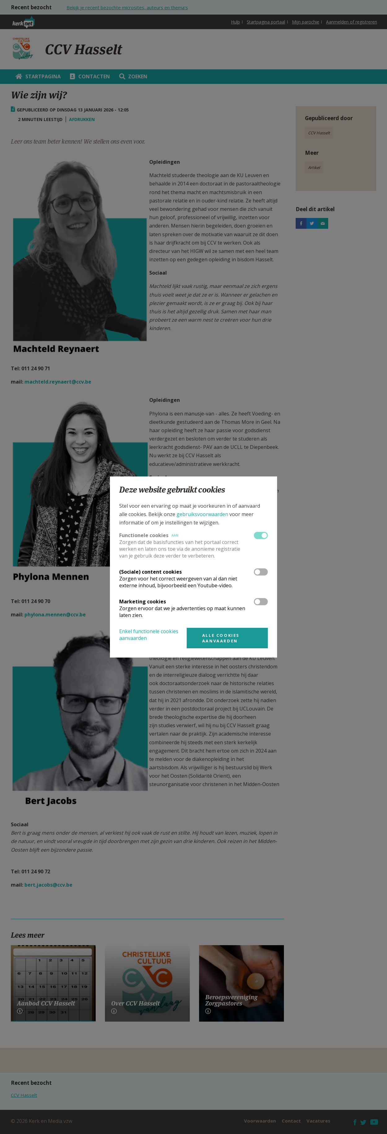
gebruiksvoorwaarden (202, 514)
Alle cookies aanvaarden (221, 638)
